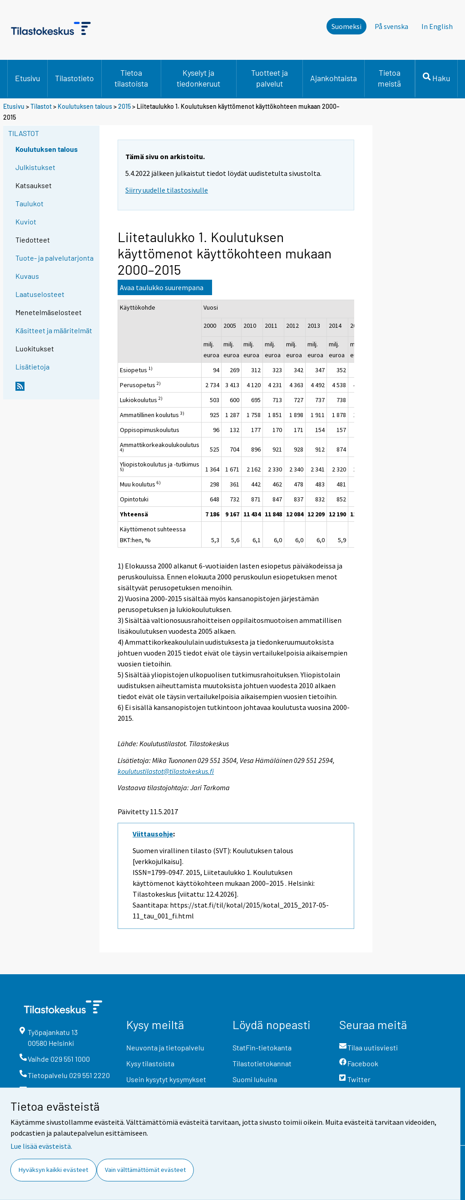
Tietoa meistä (389, 78)
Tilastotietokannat (262, 1063)
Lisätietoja (32, 366)
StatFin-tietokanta (262, 1047)
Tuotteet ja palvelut (269, 78)
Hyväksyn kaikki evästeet (53, 1170)
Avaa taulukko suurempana (161, 287)
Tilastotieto (74, 78)
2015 (124, 106)
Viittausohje (153, 833)
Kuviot (25, 221)
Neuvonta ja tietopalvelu (165, 1047)
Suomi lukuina (254, 1079)
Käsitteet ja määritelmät (53, 330)
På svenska (391, 26)
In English (437, 26)
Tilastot (41, 106)
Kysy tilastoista (150, 1063)
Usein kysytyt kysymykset (166, 1079)
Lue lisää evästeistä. (41, 1146)
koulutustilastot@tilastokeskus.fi (166, 771)
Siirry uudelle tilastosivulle (166, 189)
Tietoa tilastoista (131, 78)
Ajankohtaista (333, 78)
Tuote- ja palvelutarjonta (54, 257)
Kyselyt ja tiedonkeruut (198, 78)
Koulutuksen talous (85, 106)
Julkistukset (35, 167)
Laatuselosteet (39, 294)
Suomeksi (346, 26)
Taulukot (29, 203)
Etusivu (27, 78)
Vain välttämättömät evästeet (145, 1170)
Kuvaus (27, 276)
